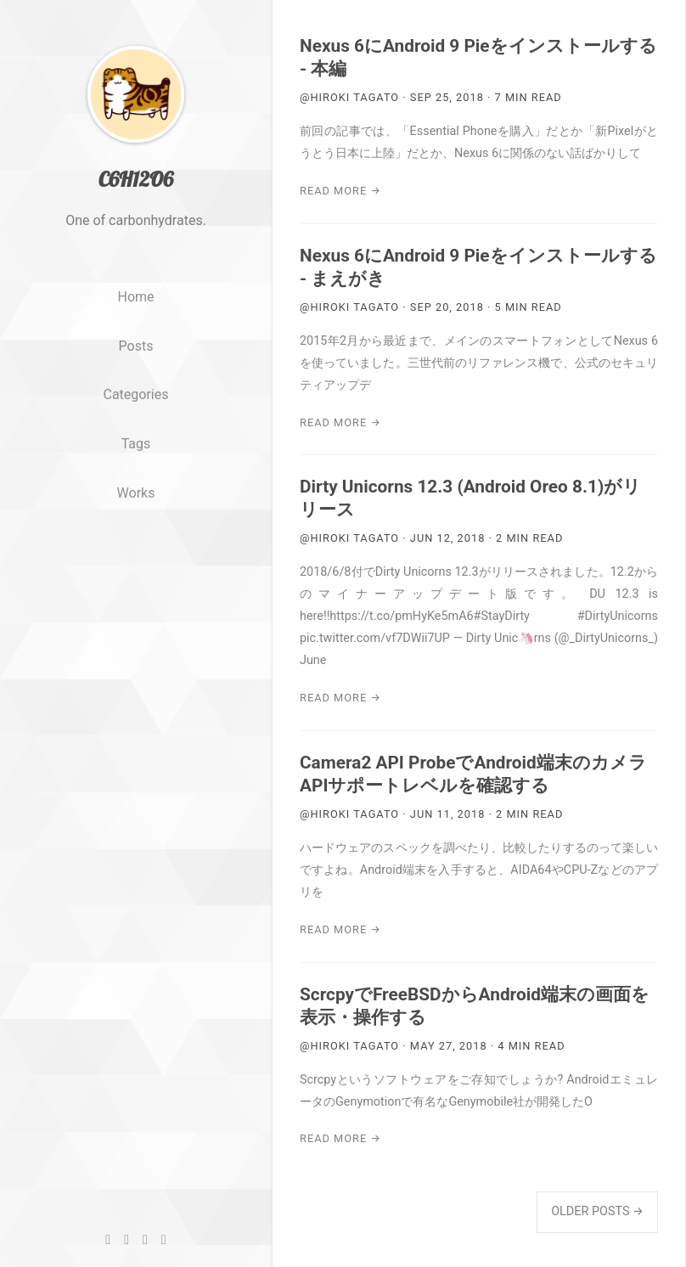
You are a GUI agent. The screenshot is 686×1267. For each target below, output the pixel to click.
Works (136, 520)
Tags (136, 471)
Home (135, 324)
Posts (136, 372)
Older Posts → (597, 1211)
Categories (136, 422)
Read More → (340, 190)
